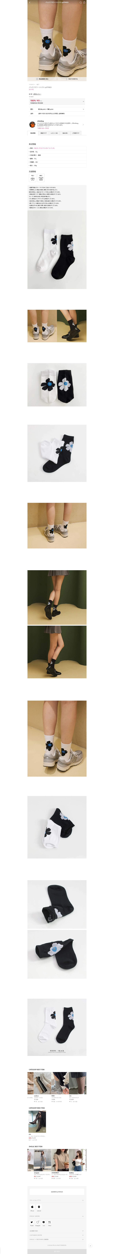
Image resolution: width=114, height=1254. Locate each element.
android (39, 1208)
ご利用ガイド (75, 133)
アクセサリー (32, 84)
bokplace (48, 1173)
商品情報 (32, 133)
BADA (65, 1096)
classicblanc (67, 1173)
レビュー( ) (54, 133)
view (83, 124)
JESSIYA (31, 1173)
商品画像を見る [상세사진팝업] (42, 79)
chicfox (48, 1096)
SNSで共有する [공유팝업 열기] (71, 79)
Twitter (31, 1223)
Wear (49, 1223)
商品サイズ (43, 133)
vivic (30, 1134)
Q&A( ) (65, 133)
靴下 (38, 84)
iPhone (32, 1208)
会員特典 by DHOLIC (57, 1192)
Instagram (37, 1223)
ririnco (30, 1096)
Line (43, 1223)
